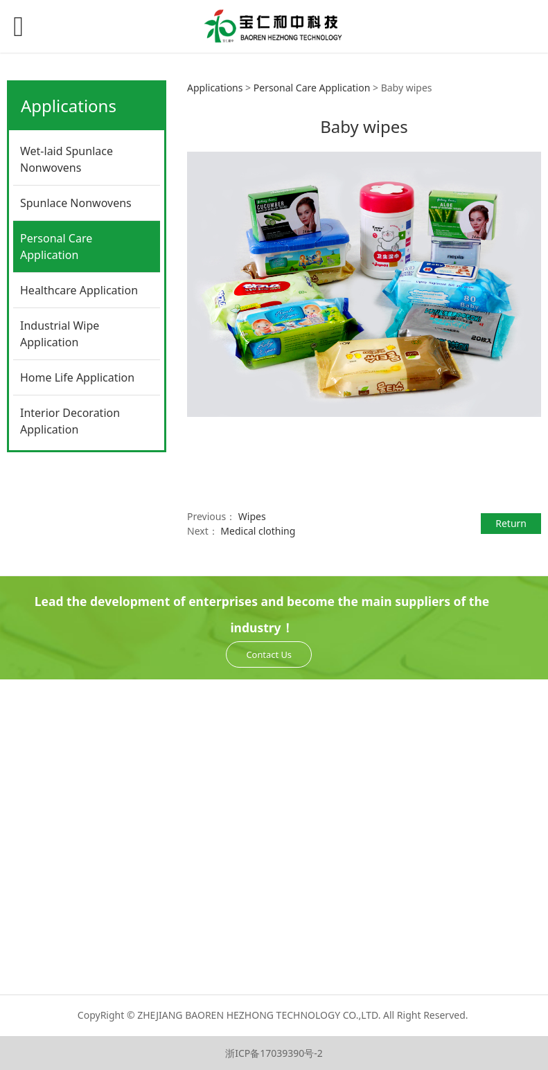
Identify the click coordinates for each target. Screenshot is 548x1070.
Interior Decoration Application (70, 421)
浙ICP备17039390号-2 (274, 1053)
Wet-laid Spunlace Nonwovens (66, 159)
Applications (214, 87)
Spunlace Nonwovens (76, 203)
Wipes (252, 516)
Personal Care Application (56, 246)
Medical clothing (257, 530)
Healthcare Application (79, 290)
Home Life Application (77, 377)
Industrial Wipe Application (59, 334)
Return (511, 523)
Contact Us (269, 654)
